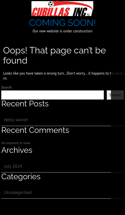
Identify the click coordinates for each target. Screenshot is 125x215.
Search (6, 87)
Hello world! (16, 119)
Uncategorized (17, 192)
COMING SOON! (62, 22)
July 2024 (13, 166)
